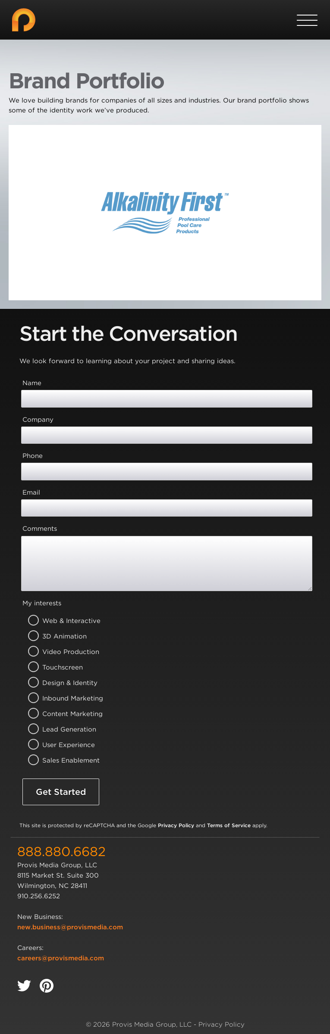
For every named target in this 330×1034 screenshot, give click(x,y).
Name (31, 383)
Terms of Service (229, 825)
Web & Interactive (60, 621)
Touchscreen (60, 667)
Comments (39, 529)
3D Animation (60, 636)
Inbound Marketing (60, 698)
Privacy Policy (176, 825)
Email (31, 492)
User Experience (60, 745)
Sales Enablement (60, 760)
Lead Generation (60, 729)
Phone (32, 456)
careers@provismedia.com (60, 958)
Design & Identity (60, 683)
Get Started (61, 792)
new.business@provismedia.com (70, 927)
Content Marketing (60, 714)
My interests (41, 603)
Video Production (60, 652)
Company (37, 420)
